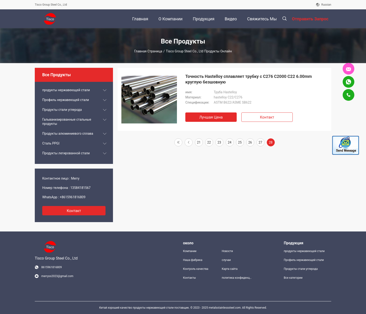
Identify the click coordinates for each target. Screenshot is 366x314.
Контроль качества (195, 269)
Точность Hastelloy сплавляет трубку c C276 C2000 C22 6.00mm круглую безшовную (248, 79)
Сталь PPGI (51, 143)
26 (250, 142)
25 (240, 142)
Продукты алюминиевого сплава (67, 133)
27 (260, 142)
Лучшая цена (211, 117)
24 (230, 142)
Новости (227, 251)
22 (209, 142)
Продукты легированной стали (66, 153)
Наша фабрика (192, 260)
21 (199, 142)
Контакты (189, 277)
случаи (226, 260)
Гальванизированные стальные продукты (66, 122)
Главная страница (148, 51)
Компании (190, 251)
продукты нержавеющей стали (66, 90)
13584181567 (80, 188)
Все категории (293, 277)
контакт (74, 211)
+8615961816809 (72, 197)
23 (219, 142)
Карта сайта (230, 269)
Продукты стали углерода (62, 110)
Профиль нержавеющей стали (65, 100)
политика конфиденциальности (237, 277)
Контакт (267, 117)
